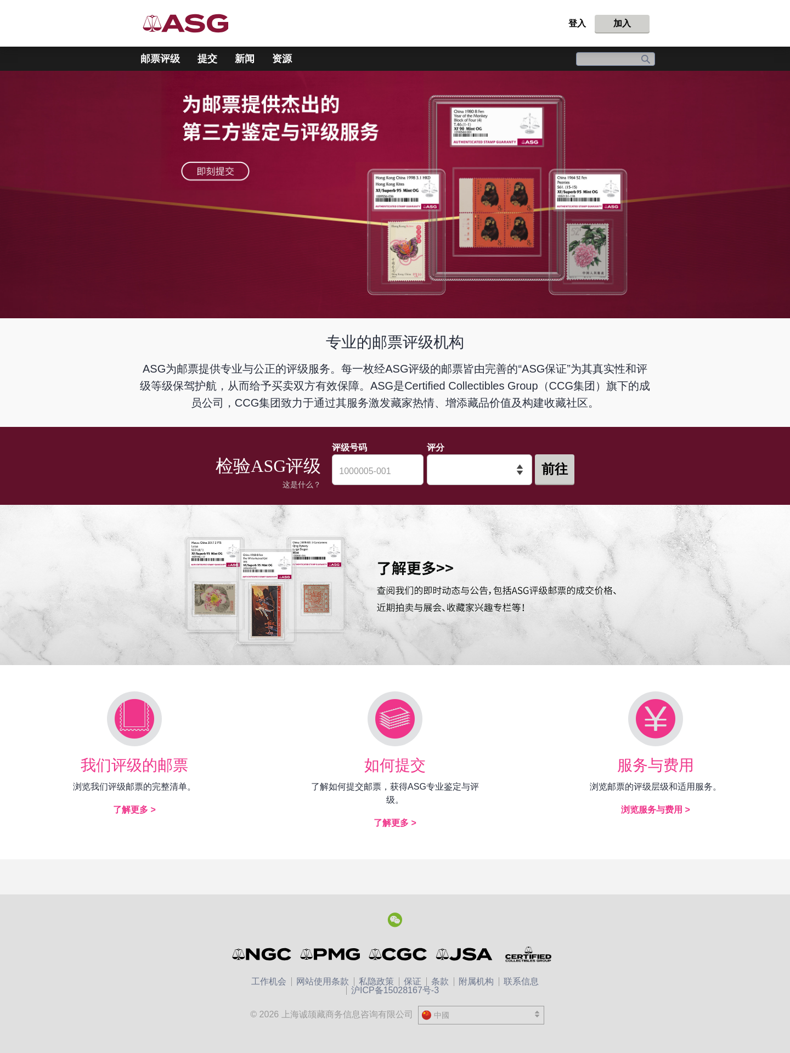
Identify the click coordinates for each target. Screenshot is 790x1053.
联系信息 (521, 981)
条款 (440, 981)
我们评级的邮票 (134, 765)
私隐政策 (376, 981)
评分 (435, 447)
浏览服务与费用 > (655, 809)
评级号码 (349, 447)
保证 (412, 981)
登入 (577, 23)
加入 (622, 23)
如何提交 (395, 765)
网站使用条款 (322, 981)
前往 (554, 468)
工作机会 (268, 981)
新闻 (245, 58)
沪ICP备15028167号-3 (395, 990)
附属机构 (476, 981)
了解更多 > (134, 809)
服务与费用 (655, 765)
